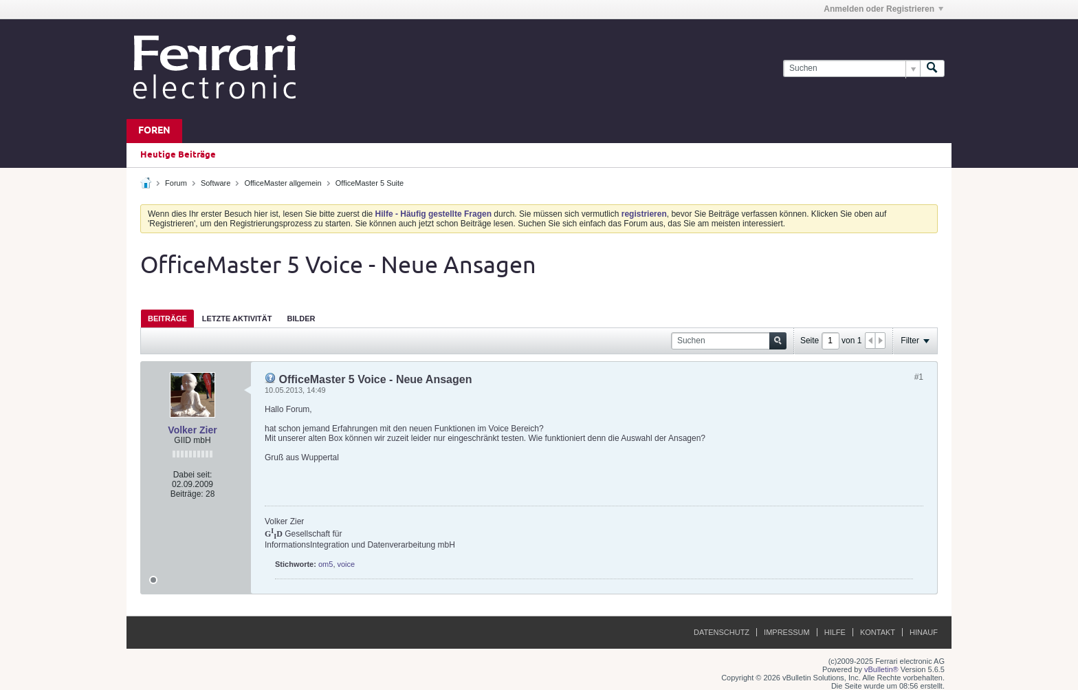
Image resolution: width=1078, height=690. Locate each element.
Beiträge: (187, 494)
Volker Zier (192, 429)
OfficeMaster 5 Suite (370, 183)
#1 (918, 377)
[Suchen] (851, 68)
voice (346, 564)
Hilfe (835, 632)
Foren (154, 131)
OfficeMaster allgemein (282, 183)
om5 (325, 564)
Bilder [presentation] (301, 318)
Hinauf (924, 632)
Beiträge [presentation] (167, 318)
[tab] (167, 318)
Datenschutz (721, 632)
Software (215, 183)
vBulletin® (881, 669)
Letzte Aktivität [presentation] (237, 318)
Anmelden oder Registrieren (883, 9)
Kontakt (877, 632)
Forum (176, 183)
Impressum (787, 632)
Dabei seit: (192, 474)
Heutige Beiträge (178, 155)
